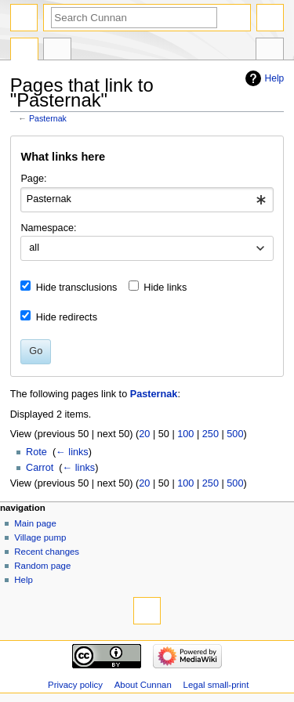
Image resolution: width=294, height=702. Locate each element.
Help (275, 78)
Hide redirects (66, 317)
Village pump (40, 537)
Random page (42, 565)
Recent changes (46, 551)
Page (24, 50)
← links (72, 452)
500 (235, 434)
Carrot (39, 467)
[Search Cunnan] (134, 17)
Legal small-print (216, 684)
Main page (35, 523)
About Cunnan (143, 684)
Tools (269, 50)
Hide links (165, 287)
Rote (36, 452)
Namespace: (48, 228)
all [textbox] (34, 247)
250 (210, 434)
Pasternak (48, 118)
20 (144, 434)
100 (185, 434)
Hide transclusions (77, 287)
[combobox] (146, 199)
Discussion (57, 50)
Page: (33, 178)
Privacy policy (75, 684)
